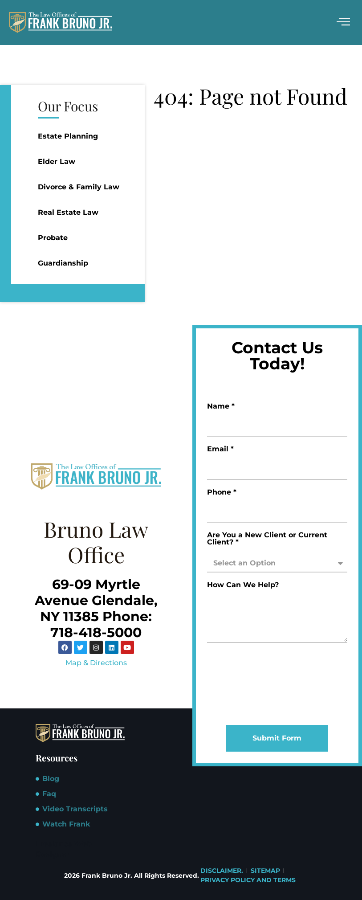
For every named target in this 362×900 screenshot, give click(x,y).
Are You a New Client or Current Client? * (267, 539)
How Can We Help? (243, 585)
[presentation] (243, 684)
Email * (220, 449)
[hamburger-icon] (343, 22)
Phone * (221, 492)
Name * (221, 406)
